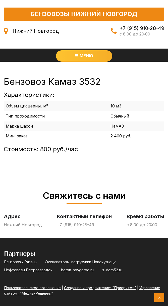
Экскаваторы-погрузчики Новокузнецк (80, 261)
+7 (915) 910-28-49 (142, 28)
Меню (84, 55)
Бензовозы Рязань (20, 261)
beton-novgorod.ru (77, 269)
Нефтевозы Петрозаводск (28, 269)
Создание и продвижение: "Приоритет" (100, 287)
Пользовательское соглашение (32, 287)
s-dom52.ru (112, 269)
